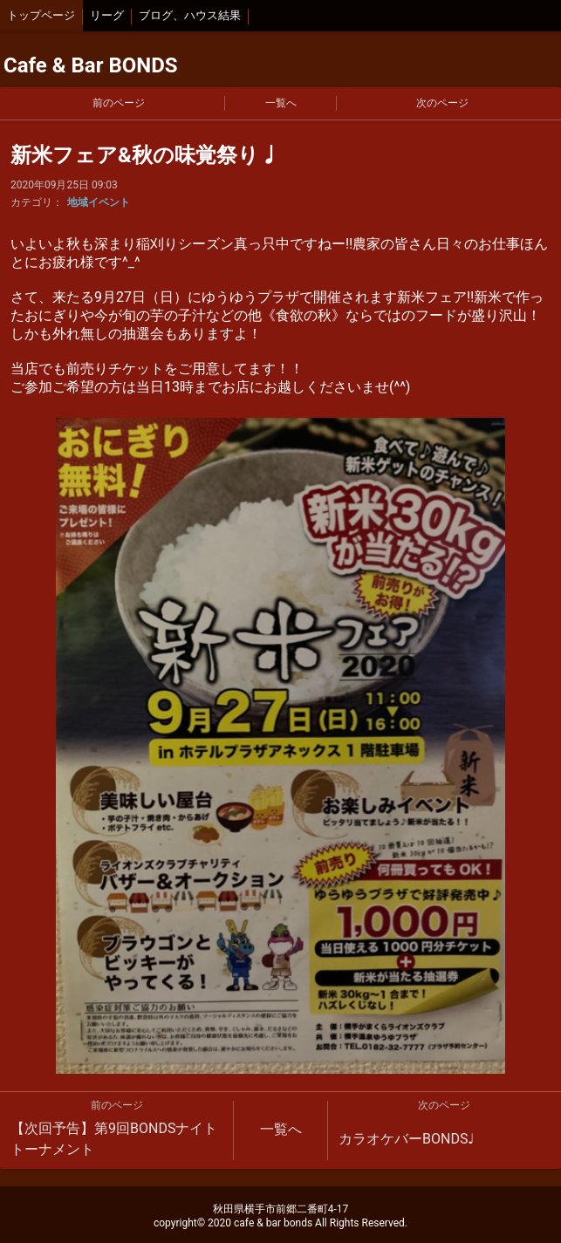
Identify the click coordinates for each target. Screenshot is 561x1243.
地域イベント (98, 202)
